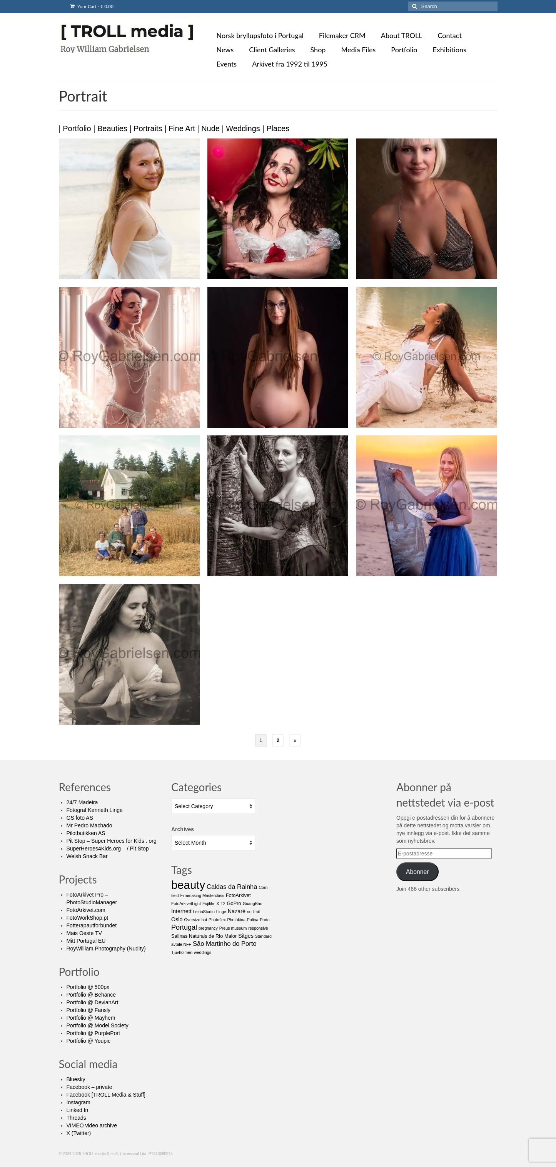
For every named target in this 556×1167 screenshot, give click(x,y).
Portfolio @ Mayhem (91, 1018)
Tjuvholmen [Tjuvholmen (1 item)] (181, 952)
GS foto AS (80, 818)
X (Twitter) (79, 1133)
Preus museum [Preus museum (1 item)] (233, 928)
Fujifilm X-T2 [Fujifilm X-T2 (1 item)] (213, 903)
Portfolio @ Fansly (89, 1010)
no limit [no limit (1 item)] (253, 911)
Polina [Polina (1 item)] (253, 919)
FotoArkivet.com (86, 910)
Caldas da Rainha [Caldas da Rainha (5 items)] (232, 886)
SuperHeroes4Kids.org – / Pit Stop (108, 848)
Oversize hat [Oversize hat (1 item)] (195, 919)
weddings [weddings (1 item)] (202, 952)
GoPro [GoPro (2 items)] (234, 903)
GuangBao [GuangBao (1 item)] (252, 903)
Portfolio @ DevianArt (93, 1002)
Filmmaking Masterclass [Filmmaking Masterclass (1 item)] (202, 895)
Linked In (77, 1110)
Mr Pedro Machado (89, 825)
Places (277, 128)
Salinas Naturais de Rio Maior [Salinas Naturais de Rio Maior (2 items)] (204, 936)
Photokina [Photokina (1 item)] (236, 919)
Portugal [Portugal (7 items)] (184, 927)
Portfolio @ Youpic (89, 1041)
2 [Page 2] (278, 740)
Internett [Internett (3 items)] (181, 911)
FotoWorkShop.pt (88, 918)
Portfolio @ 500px (88, 987)
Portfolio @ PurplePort (93, 1033)
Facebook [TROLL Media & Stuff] (106, 1095)
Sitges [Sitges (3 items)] (246, 936)
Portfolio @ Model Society (98, 1025)
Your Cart (92, 6)
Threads (76, 1118)
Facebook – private (89, 1087)
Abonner (417, 872)
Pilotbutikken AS (86, 833)
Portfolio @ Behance (91, 995)
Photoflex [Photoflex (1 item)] (217, 919)
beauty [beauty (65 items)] (188, 885)
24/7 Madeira (82, 802)
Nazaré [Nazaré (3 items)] (236, 911)
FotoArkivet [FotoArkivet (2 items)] (238, 895)
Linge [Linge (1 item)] (221, 911)
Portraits (148, 128)
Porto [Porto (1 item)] (264, 919)
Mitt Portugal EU (86, 941)
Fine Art (182, 128)
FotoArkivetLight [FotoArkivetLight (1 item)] (186, 903)
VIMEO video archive (92, 1125)
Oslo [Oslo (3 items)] (177, 919)
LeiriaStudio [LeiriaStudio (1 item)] (204, 911)
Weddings (243, 128)
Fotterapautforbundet (92, 925)
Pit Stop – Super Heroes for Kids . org (112, 841)
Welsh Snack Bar (87, 856)
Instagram (78, 1102)
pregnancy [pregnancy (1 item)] (208, 928)
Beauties (112, 128)
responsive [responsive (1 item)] (258, 928)
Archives (182, 829)
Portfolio (77, 128)
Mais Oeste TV (84, 933)
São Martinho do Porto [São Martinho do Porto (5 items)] (225, 943)
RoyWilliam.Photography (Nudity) (106, 948)
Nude (210, 128)
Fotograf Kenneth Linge (95, 810)
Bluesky (76, 1079)
